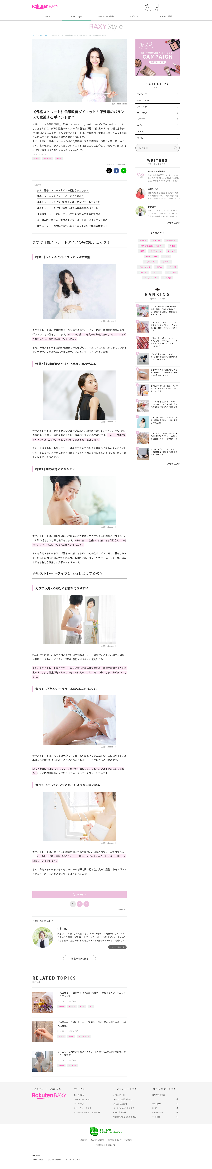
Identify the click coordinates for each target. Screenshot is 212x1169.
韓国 (142, 251)
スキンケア (142, 94)
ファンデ (156, 272)
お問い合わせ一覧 (54, 1160)
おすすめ (72, 1007)
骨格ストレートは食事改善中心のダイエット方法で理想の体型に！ (72, 226)
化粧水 (159, 267)
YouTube (156, 1117)
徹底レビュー (151, 256)
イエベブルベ (144, 267)
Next (121, 909)
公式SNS (134, 16)
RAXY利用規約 (119, 1112)
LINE (154, 1108)
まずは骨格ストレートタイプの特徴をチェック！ (63, 190)
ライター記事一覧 (117, 947)
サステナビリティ (73, 1160)
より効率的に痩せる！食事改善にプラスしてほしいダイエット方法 (72, 220)
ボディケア (44, 154)
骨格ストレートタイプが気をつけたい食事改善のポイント (67, 208)
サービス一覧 (37, 1160)
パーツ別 (172, 267)
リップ (166, 256)
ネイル (140, 125)
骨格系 (58, 158)
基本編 (71, 1036)
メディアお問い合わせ (122, 1099)
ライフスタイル (83, 1036)
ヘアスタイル (150, 261)
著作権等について (114, 1140)
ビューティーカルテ (82, 1108)
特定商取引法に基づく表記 (124, 1117)
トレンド (171, 251)
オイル (82, 1007)
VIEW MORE (173, 223)
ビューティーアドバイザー (85, 1112)
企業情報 (83, 1140)
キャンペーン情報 (106, 16)
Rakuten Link (158, 1112)
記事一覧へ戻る (79, 958)
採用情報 (128, 1140)
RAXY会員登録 (158, 1095)
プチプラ (166, 261)
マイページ (79, 1104)
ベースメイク (143, 100)
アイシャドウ (156, 251)
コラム (140, 131)
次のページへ (79, 894)
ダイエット (47, 158)
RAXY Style (76, 16)
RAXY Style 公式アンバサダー (151, 245)
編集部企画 (171, 240)
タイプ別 (167, 277)
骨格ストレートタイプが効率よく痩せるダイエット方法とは (68, 202)
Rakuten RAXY (45, 6)
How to (36, 158)
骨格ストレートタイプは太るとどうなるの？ (60, 196)
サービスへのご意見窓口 (123, 1108)
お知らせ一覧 (119, 1095)
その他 (140, 137)
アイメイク (142, 106)
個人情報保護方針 (97, 1140)
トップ (47, 16)
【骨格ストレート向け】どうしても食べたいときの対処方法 (68, 214)
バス (91, 1007)
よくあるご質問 (165, 16)
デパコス (142, 272)
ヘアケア (141, 118)
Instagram (156, 1104)
